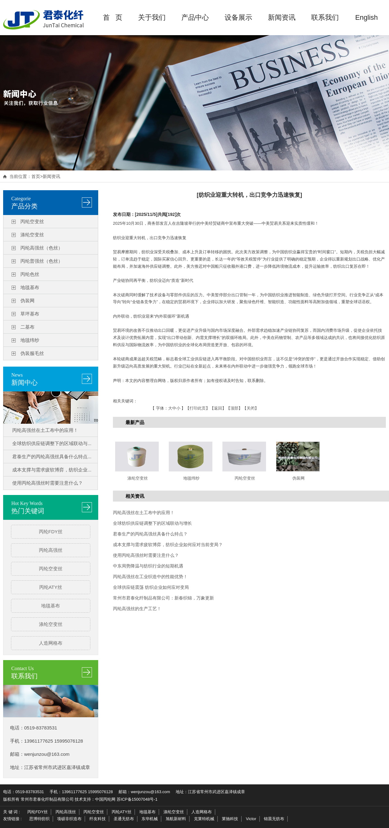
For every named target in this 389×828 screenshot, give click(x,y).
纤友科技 (97, 818)
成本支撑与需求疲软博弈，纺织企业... (52, 469)
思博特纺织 (39, 818)
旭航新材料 (176, 818)
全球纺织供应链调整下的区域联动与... (52, 443)
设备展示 (238, 17)
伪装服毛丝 (32, 353)
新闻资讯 (282, 17)
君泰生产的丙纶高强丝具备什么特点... (52, 456)
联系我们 (325, 17)
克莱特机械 (204, 818)
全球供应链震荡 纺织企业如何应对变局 (151, 587)
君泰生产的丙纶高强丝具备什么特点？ (150, 533)
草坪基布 (29, 313)
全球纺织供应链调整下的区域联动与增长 (152, 523)
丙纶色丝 (29, 274)
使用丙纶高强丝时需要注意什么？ (47, 483)
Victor (251, 818)
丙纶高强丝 (50, 550)
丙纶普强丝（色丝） (41, 261)
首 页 (112, 17)
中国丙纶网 (105, 799)
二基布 (27, 327)
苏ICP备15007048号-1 (137, 799)
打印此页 (197, 408)
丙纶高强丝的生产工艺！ (137, 608)
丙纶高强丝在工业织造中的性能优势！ (150, 576)
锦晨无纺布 (274, 818)
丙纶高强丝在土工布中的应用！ (45, 430)
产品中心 (195, 17)
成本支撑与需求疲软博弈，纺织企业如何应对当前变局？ (168, 544)
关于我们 (152, 17)
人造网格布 (50, 643)
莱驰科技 (230, 818)
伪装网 (27, 300)
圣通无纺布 (124, 818)
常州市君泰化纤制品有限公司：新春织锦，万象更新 (163, 597)
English (366, 17)
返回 (218, 408)
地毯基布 (29, 287)
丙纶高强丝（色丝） (41, 247)
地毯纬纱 (29, 340)
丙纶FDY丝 (50, 531)
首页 (35, 176)
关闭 (251, 408)
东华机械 (149, 818)
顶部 (234, 408)
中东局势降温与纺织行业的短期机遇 (148, 565)
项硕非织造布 (69, 818)
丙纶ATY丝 (50, 587)
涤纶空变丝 (32, 234)
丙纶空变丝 (32, 221)
